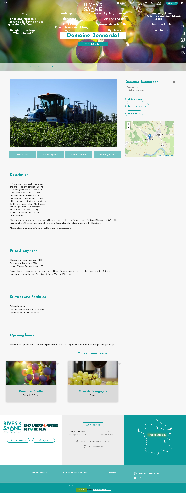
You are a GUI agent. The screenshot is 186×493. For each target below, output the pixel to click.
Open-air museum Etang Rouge (164, 17)
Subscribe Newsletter (146, 473)
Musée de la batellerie (115, 24)
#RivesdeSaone (93, 446)
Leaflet (159, 155)
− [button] (128, 128)
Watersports (68, 13)
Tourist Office (18, 440)
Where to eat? (23, 33)
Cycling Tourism (115, 13)
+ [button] (128, 124)
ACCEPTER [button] (81, 490)
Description (22, 154)
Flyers (43, 440)
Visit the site (134, 113)
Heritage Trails (161, 24)
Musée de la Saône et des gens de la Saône (25, 23)
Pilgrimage (68, 19)
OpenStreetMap (168, 155)
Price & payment (50, 154)
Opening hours (107, 154)
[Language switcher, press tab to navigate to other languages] (4, 2)
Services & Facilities (78, 154)
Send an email (135, 99)
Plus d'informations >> (102, 490)
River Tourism (161, 30)
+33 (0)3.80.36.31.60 (137, 106)
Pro (138, 477)
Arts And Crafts (115, 19)
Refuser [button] (90, 490)
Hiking (22, 13)
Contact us (93, 424)
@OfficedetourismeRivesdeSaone (93, 441)
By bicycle (115, 30)
